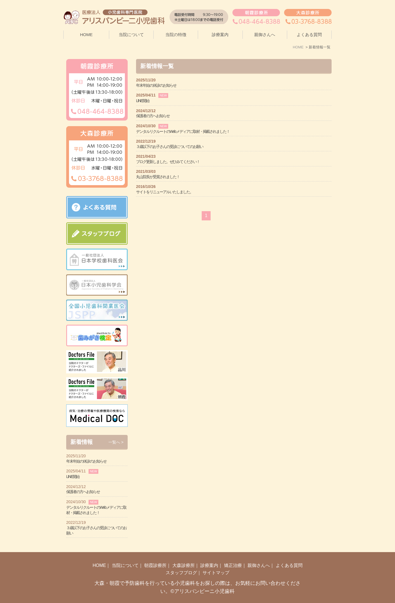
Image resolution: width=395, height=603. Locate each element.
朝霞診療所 (155, 554)
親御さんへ (264, 34)
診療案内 (209, 554)
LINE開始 (142, 100)
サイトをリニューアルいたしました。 (164, 192)
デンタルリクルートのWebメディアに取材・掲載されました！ (183, 131)
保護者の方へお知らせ (153, 116)
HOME (86, 34)
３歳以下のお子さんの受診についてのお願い (169, 146)
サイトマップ (216, 561)
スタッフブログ (181, 561)
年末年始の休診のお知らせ (156, 85)
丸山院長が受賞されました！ (158, 177)
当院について (125, 554)
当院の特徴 (175, 34)
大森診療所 (183, 554)
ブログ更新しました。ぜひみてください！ (168, 161)
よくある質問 (309, 34)
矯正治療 (233, 554)
